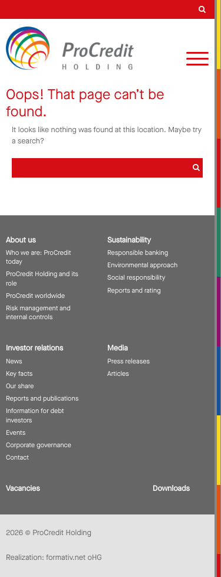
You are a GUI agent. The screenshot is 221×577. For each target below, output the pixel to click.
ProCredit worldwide (35, 295)
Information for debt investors (35, 415)
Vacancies (23, 489)
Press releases (128, 361)
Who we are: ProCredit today (38, 257)
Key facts (19, 373)
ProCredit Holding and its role (42, 278)
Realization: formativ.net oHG (54, 558)
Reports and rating (134, 290)
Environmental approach (142, 265)
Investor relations (34, 348)
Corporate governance (38, 445)
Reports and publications (42, 398)
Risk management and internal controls (38, 313)
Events (15, 432)
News (14, 361)
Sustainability (129, 240)
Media (117, 348)
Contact (17, 457)
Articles (118, 373)
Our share (20, 386)
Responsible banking (137, 252)
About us (21, 240)
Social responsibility (136, 277)
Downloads (171, 489)
